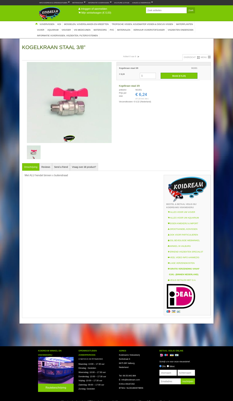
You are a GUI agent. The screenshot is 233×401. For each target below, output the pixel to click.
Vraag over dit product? (84, 167)
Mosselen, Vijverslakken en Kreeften (86, 24)
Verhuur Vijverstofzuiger (149, 30)
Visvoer (66, 30)
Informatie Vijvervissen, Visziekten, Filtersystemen (67, 35)
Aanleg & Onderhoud (142, 2)
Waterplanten (184, 24)
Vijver (40, 30)
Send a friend (61, 167)
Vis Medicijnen (82, 30)
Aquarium (53, 30)
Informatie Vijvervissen (99, 2)
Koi (59, 24)
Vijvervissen (46, 24)
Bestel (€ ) (179, 76)
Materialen (123, 30)
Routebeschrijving (55, 387)
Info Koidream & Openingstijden (54, 2)
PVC (112, 30)
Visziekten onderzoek (181, 30)
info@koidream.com (131, 379)
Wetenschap (78, 2)
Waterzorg (100, 30)
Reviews (45, 167)
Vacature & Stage (121, 3)
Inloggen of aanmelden (94, 8)
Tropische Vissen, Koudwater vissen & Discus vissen (142, 24)
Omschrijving (30, 167)
